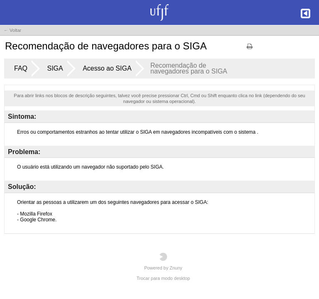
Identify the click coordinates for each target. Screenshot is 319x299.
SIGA (55, 68)
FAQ (20, 68)
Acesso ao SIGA (107, 68)
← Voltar (12, 30)
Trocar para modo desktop (163, 278)
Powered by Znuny (163, 261)
